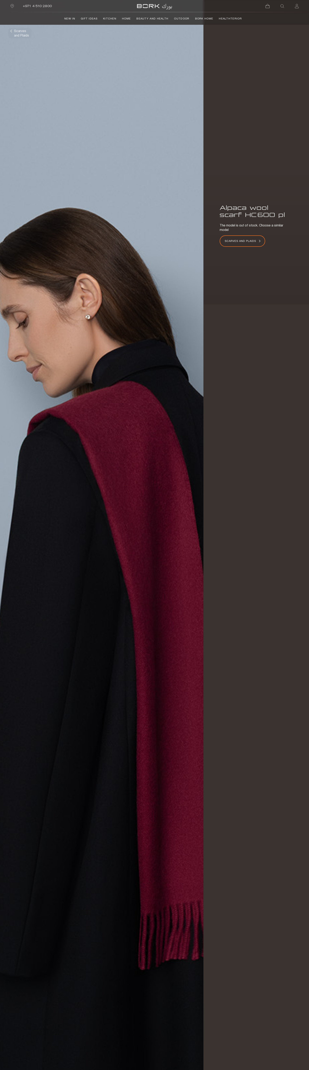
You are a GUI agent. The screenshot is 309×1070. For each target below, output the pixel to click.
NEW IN (69, 18)
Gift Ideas (89, 18)
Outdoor (181, 18)
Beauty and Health (152, 18)
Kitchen (109, 18)
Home (126, 18)
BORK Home (204, 18)
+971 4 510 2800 (37, 6)
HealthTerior (230, 18)
